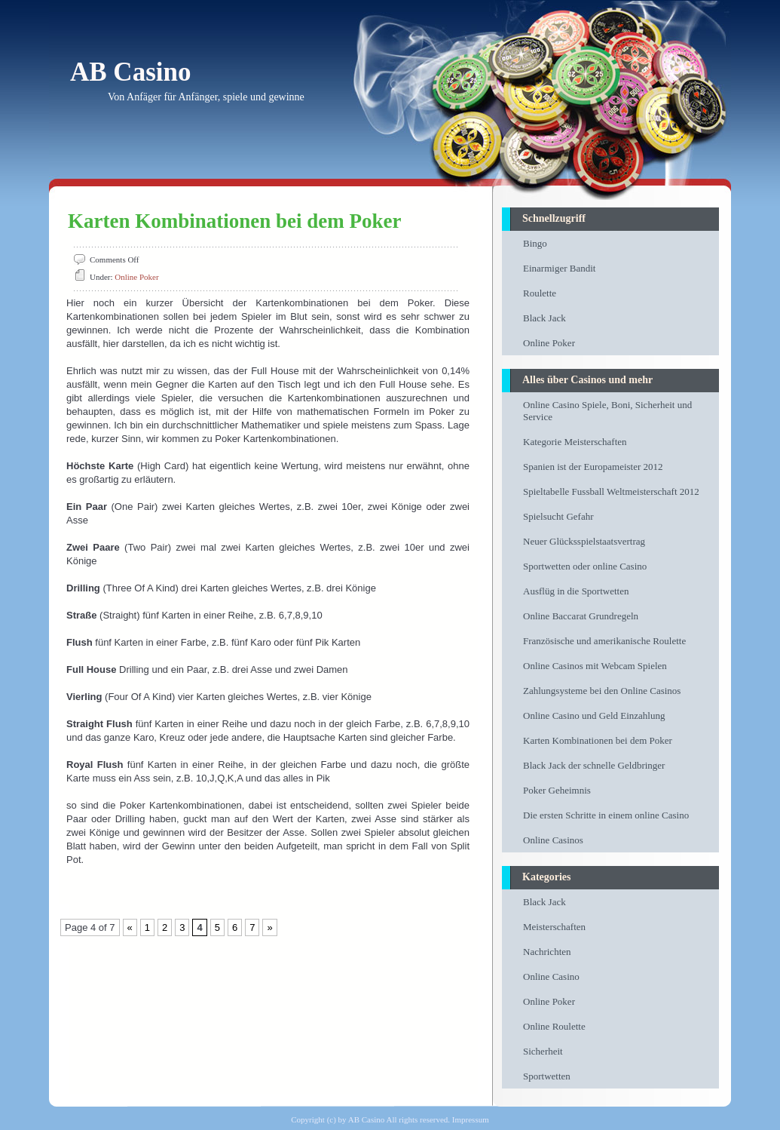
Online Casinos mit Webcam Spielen (595, 665)
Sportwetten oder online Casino (585, 566)
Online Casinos (553, 840)
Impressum (470, 1119)
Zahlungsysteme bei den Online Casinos (602, 690)
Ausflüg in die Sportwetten (576, 591)
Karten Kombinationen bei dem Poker (234, 221)
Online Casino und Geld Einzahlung (594, 715)
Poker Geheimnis (557, 790)
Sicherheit (543, 1051)
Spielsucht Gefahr (558, 516)
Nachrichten (547, 951)
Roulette (539, 293)
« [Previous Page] (130, 927)
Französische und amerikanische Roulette (604, 640)
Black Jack (544, 318)
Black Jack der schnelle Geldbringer (594, 765)
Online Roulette (554, 1026)
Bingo (535, 243)
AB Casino (130, 72)
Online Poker (136, 276)
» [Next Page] (269, 927)
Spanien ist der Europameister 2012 (593, 466)
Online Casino (551, 976)
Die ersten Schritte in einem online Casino (606, 815)
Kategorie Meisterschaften (575, 441)
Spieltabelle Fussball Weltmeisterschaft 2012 (611, 491)
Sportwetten (546, 1076)
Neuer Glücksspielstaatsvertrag (584, 541)
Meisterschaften (554, 926)
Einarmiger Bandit (559, 268)
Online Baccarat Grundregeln (580, 616)
